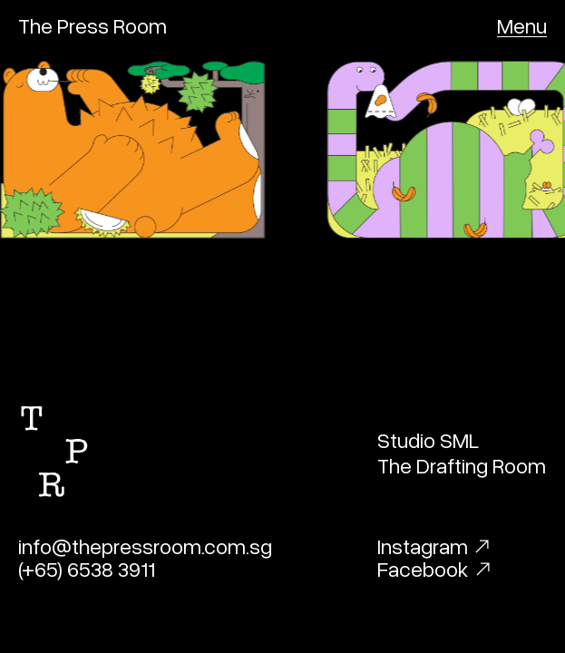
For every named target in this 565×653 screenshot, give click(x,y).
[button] (522, 25)
